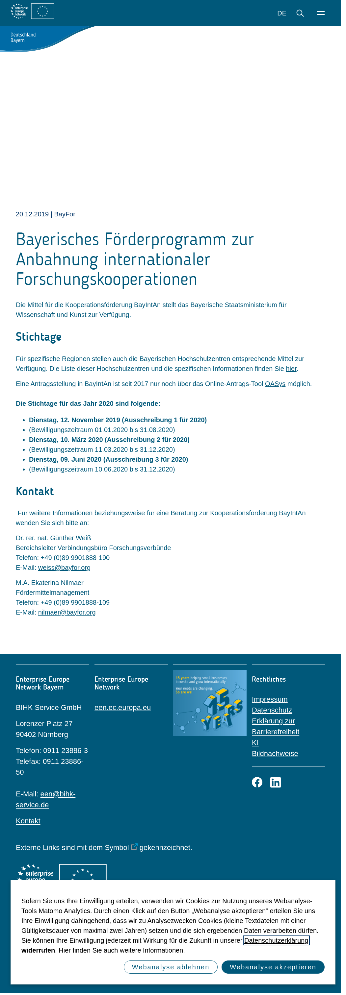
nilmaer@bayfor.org (67, 612)
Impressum (270, 699)
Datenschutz (272, 710)
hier (291, 368)
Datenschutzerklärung (276, 940)
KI (255, 743)
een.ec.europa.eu (122, 707)
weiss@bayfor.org (64, 567)
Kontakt (28, 821)
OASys (275, 383)
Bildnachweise (275, 753)
